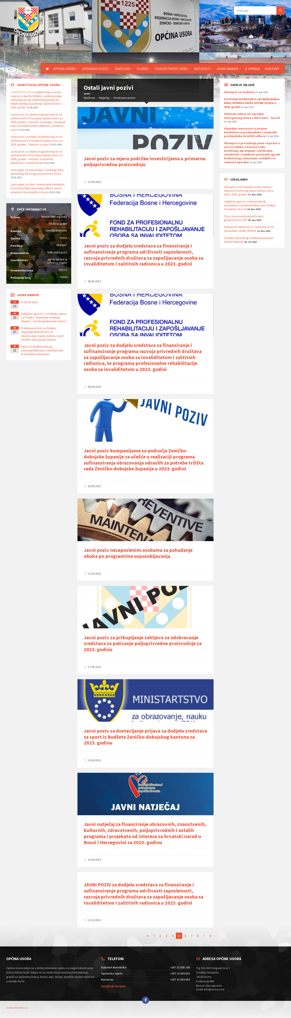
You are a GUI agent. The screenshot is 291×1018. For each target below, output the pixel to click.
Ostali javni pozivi (124, 98)
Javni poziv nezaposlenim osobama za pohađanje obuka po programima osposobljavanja (138, 553)
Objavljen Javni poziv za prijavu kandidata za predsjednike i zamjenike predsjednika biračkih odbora (250, 132)
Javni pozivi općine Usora (38, 85)
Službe (142, 69)
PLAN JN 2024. (29, 302)
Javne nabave (227, 69)
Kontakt (272, 69)
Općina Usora (64, 69)
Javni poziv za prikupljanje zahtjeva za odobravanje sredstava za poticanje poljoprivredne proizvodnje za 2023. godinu (143, 643)
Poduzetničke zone (171, 69)
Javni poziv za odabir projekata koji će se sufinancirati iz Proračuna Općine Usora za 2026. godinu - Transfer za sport (36, 140)
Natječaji (202, 69)
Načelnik (122, 69)
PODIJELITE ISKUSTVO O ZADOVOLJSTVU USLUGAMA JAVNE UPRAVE (249, 229)
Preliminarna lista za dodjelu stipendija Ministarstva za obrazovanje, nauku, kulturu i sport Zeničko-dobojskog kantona (42, 333)
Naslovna (89, 98)
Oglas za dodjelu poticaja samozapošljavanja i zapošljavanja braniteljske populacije (42, 350)
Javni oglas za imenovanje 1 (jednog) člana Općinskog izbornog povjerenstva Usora (36, 172)
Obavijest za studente (239, 92)
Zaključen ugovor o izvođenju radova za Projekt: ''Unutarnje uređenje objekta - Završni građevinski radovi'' (44, 317)
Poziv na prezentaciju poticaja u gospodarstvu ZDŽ (244, 218)
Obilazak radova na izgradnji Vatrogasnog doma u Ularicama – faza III (252, 115)
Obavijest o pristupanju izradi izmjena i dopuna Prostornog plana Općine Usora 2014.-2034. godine (248, 190)
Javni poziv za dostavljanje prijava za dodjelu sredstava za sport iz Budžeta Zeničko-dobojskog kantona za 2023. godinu (145, 737)
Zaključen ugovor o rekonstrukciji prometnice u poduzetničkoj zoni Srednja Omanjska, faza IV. (249, 205)
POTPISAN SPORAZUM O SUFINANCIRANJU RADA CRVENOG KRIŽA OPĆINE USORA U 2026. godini (252, 103)
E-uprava (252, 69)
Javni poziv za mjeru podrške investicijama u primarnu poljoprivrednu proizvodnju (145, 161)
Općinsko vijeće (95, 69)
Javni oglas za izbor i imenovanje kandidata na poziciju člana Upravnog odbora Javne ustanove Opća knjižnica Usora (37, 188)
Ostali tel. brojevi (113, 986)
